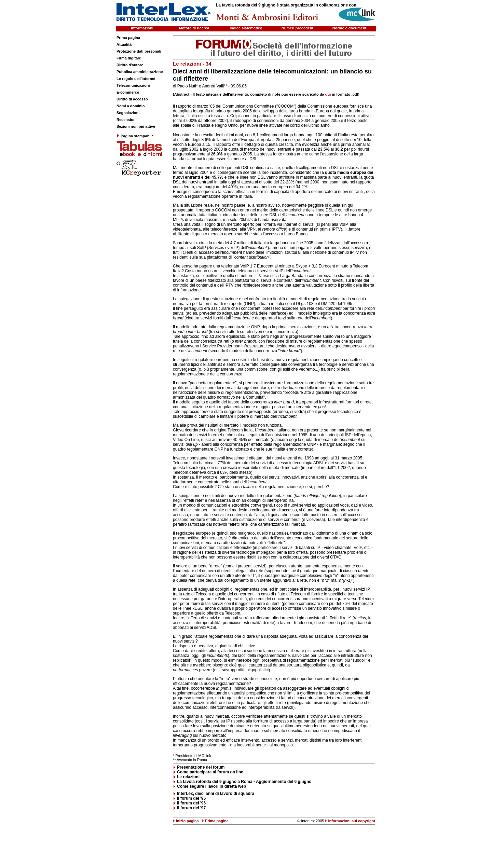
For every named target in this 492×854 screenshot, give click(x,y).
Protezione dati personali (139, 51)
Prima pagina (128, 38)
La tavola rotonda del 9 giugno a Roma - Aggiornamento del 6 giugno (244, 781)
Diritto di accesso (132, 99)
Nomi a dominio (131, 106)
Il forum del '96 (191, 803)
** (225, 86)
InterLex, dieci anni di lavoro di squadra (215, 793)
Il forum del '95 (191, 798)
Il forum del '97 (191, 807)
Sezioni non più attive (136, 126)
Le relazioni (188, 776)
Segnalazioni (128, 113)
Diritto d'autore (130, 65)
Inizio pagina (187, 821)
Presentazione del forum (200, 767)
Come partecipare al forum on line (210, 772)
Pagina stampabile (135, 136)
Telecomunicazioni (133, 85)
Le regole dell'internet (136, 79)
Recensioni (127, 120)
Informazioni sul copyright (351, 821)
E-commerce (128, 92)
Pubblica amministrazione (140, 72)
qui (328, 94)
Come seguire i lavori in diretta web (211, 786)
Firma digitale (129, 58)
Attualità (124, 44)
